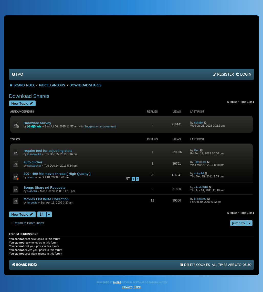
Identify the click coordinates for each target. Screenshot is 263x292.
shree (31, 177)
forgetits (32, 202)
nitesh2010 (201, 187)
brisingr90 (200, 198)
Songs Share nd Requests (44, 187)
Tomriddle (200, 161)
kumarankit (34, 154)
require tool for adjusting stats (48, 151)
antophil (199, 173)
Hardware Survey (37, 123)
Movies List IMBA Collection (46, 199)
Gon (196, 150)
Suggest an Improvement (100, 126)
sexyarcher (34, 165)
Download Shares (29, 96)
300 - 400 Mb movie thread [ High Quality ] (57, 174)
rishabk (198, 122)
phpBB (117, 282)
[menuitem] (17, 74)
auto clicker (33, 162)
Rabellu (32, 191)
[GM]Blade (34, 126)
